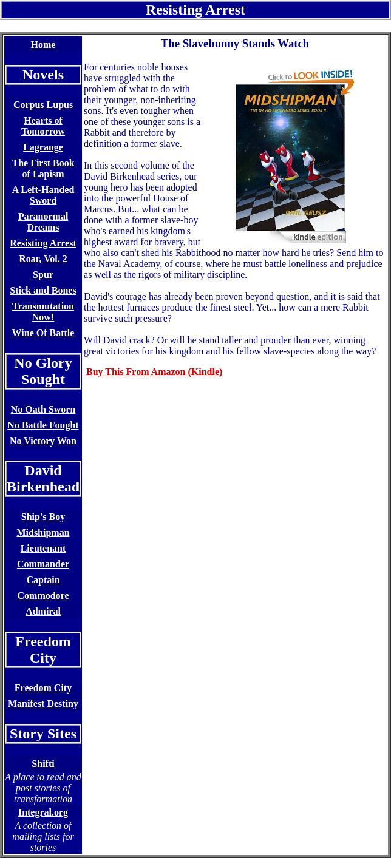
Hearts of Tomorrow (43, 126)
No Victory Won (43, 441)
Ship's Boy (43, 517)
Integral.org (43, 812)
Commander (43, 564)
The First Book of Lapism (43, 168)
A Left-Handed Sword (43, 195)
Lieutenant (43, 548)
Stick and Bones (43, 290)
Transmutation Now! (43, 311)
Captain (42, 580)
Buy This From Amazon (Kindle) (154, 372)
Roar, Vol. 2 (43, 259)
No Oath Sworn (43, 409)
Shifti (43, 763)
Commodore (43, 595)
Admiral (43, 611)
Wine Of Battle (43, 333)
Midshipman (42, 532)
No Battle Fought (42, 425)
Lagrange (43, 147)
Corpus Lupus (43, 105)
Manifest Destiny (43, 703)
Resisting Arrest (43, 243)
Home (43, 44)
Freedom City (43, 688)
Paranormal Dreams (43, 221)
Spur (43, 274)
